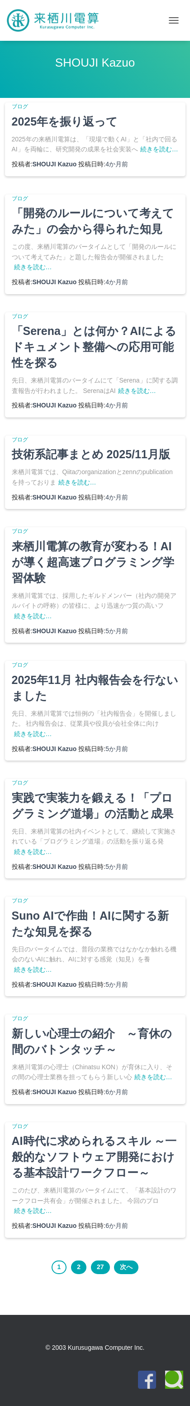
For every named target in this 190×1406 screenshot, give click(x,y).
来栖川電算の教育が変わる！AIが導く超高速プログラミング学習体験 (93, 562)
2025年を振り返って (65, 121)
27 (100, 1266)
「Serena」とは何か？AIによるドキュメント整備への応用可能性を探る (94, 347)
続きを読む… (159, 149)
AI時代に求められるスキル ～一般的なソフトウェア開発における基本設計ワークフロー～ (94, 1156)
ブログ (20, 106)
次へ (126, 1266)
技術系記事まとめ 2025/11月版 (91, 454)
